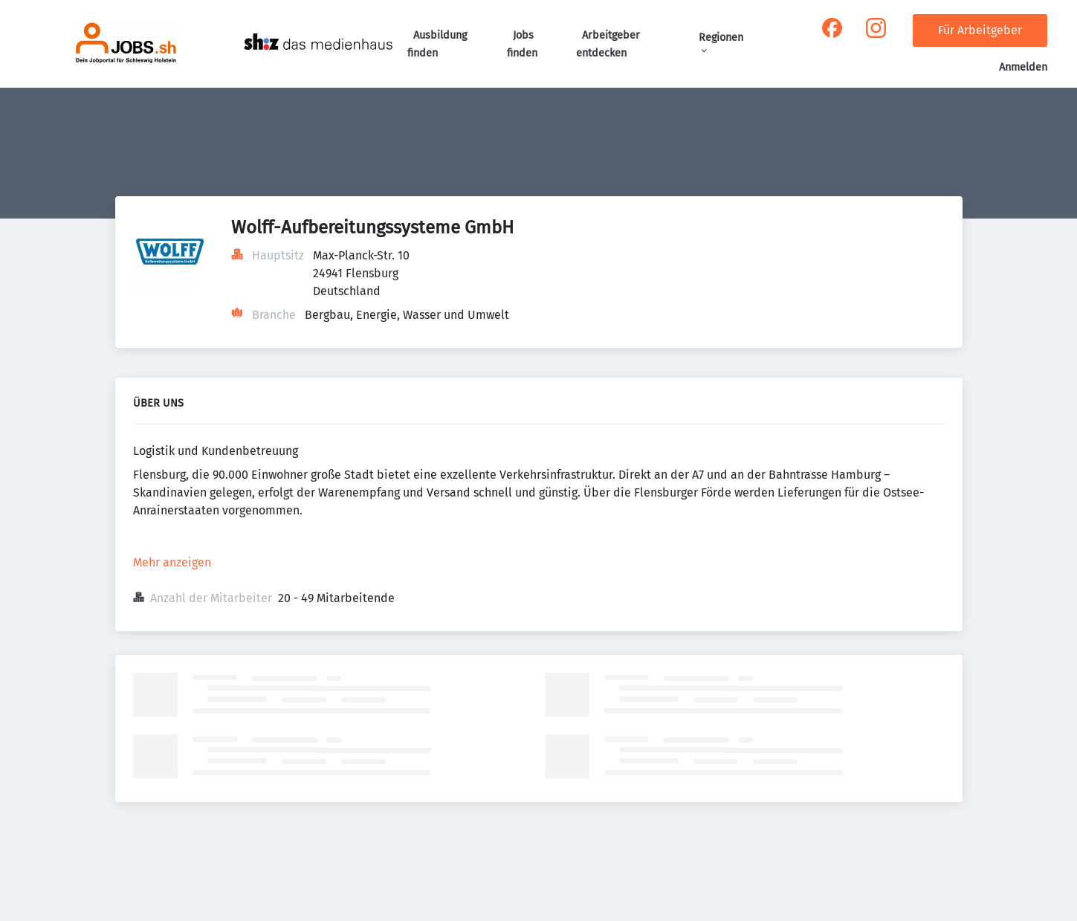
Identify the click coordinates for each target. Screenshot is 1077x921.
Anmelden (1023, 67)
